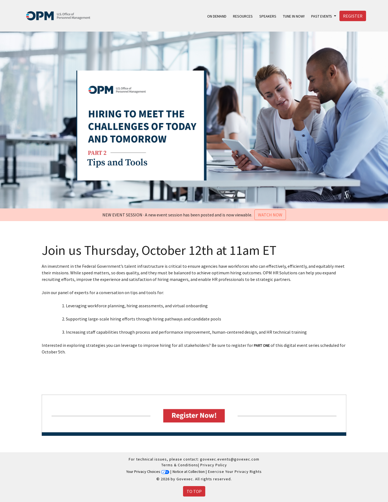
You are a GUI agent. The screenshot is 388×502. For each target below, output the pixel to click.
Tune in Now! (294, 16)
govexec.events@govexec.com (229, 459)
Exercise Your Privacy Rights (235, 471)
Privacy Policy (213, 464)
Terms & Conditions (179, 464)
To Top (194, 491)
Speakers (267, 16)
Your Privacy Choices (147, 471)
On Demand (216, 16)
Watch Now (270, 214)
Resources (243, 16)
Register (352, 16)
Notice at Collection (189, 471)
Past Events (322, 16)
